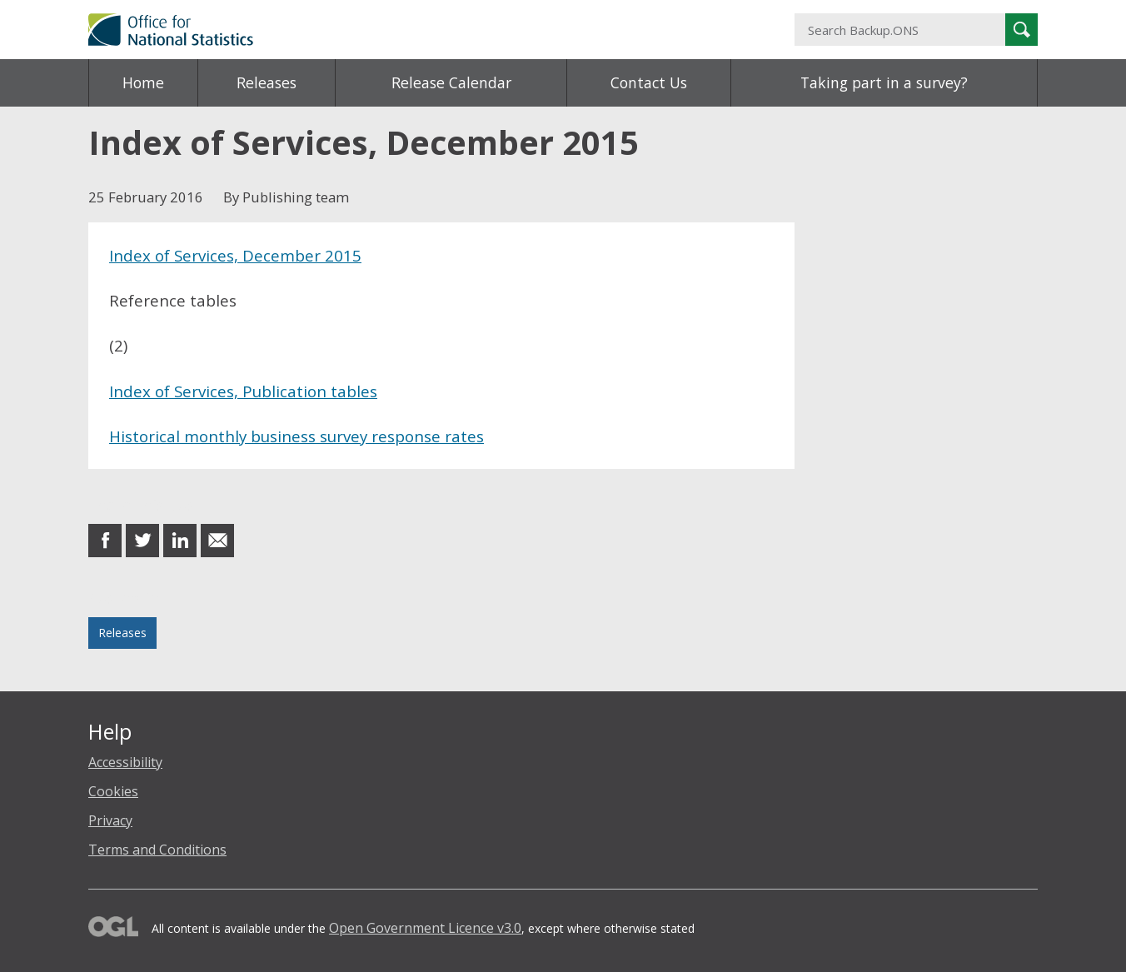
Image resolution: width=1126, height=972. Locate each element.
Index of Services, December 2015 (235, 255)
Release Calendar (451, 82)
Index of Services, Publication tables (243, 391)
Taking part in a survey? (884, 82)
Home (143, 82)
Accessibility (125, 762)
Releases (266, 82)
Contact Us (648, 82)
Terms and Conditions (157, 849)
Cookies (113, 791)
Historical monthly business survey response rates (296, 436)
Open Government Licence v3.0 (425, 928)
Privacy (110, 820)
